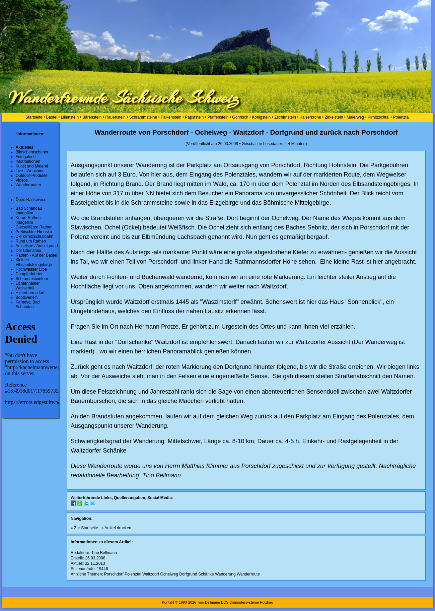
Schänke (206, 574)
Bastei (51, 117)
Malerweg (355, 117)
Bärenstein (91, 117)
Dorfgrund (188, 574)
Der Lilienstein (28, 250)
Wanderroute (248, 574)
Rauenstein (115, 117)
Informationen (28, 161)
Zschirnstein (285, 117)
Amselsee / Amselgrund (37, 246)
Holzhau (266, 602)
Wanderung (225, 574)
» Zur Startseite (84, 528)
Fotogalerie (26, 156)
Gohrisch (240, 117)
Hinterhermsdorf (30, 292)
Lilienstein (70, 117)
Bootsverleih (27, 297)
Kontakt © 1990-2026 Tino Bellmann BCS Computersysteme (210, 602)
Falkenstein (171, 117)
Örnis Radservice (31, 199)
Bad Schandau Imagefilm (29, 210)
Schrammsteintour (32, 278)
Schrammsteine (143, 117)
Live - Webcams (30, 170)
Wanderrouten (28, 185)
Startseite (34, 117)
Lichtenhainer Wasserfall (28, 285)
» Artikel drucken (116, 528)
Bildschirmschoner (32, 152)
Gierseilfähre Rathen (34, 227)
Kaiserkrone (310, 117)
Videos (22, 180)
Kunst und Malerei (32, 166)
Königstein (261, 117)
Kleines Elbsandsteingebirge (34, 262)
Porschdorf (114, 574)
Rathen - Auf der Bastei (36, 255)
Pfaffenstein (217, 117)
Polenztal (401, 117)
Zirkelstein (334, 117)
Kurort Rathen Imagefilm (28, 220)
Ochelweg (169, 574)
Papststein (194, 117)
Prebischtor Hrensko (34, 231)
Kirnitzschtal (378, 117)
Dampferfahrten (30, 274)
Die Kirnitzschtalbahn (35, 236)
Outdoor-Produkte (32, 175)
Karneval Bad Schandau (28, 304)
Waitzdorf (150, 574)
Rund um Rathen (31, 241)
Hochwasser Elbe (31, 269)
